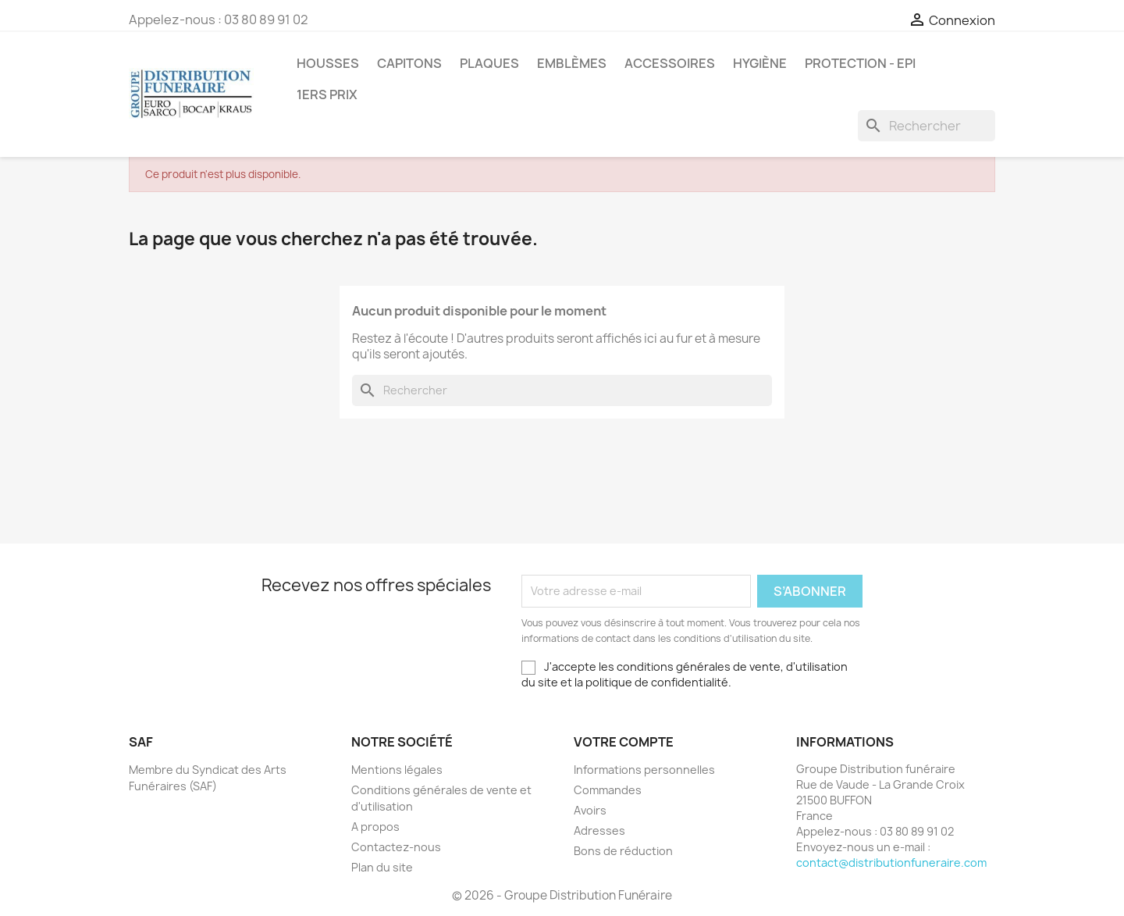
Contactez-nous (396, 846)
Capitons (409, 63)
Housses (328, 63)
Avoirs (590, 810)
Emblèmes (571, 63)
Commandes (608, 789)
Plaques (489, 63)
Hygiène (760, 63)
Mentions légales (397, 769)
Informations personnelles (644, 769)
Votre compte (624, 741)
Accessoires (669, 63)
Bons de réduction (623, 850)
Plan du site (382, 867)
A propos (375, 826)
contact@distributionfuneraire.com (891, 862)
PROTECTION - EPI (860, 63)
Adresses (599, 830)
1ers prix (327, 94)
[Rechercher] (926, 125)
